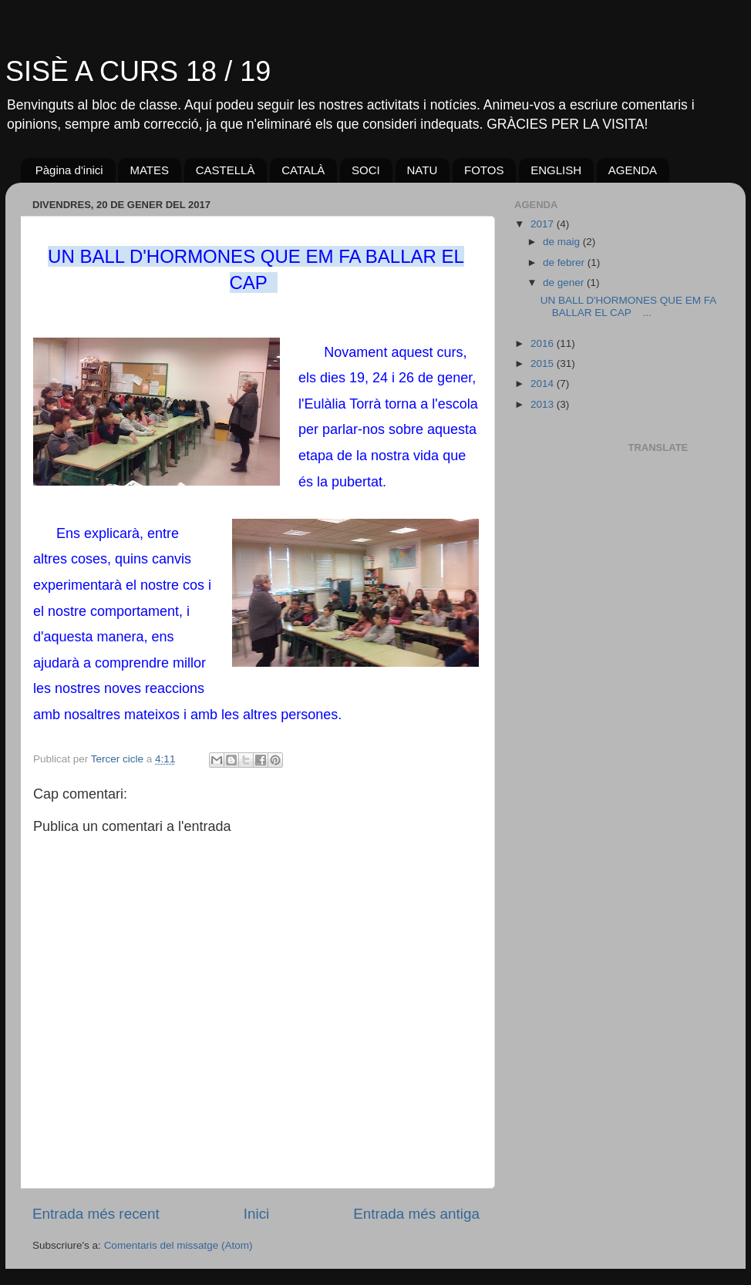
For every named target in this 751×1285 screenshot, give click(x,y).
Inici (257, 1214)
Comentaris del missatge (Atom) (178, 1245)
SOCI (366, 170)
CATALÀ (303, 170)
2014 (543, 383)
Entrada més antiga (416, 1214)
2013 (543, 404)
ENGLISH (555, 170)
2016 (543, 343)
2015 (543, 363)
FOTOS (483, 170)
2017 (543, 224)
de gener (565, 282)
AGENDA (632, 170)
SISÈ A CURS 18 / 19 (138, 71)
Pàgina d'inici (69, 170)
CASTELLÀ (225, 170)
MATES (149, 170)
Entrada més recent (96, 1214)
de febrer (565, 262)
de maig (563, 241)
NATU (422, 170)
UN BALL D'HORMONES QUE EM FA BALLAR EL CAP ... (628, 306)
